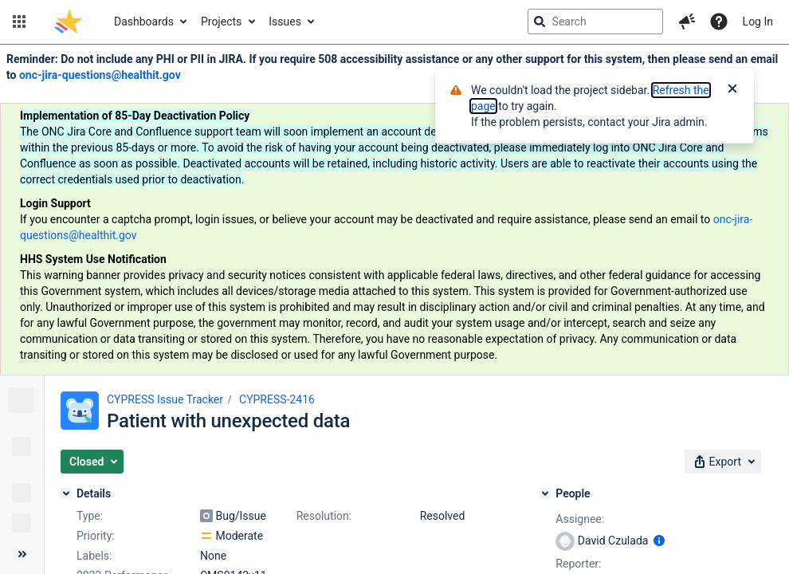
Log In (758, 21)
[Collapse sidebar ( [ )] (22, 554)
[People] (545, 493)
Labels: (94, 555)
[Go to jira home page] (68, 21)
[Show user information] (659, 540)
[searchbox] (595, 21)
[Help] (719, 21)
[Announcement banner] (394, 210)
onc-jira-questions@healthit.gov (100, 75)
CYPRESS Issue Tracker (165, 399)
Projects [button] (221, 21)
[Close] (732, 90)
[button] (19, 21)
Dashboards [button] (144, 21)
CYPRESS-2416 (277, 399)
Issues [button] (285, 21)
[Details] (66, 493)
